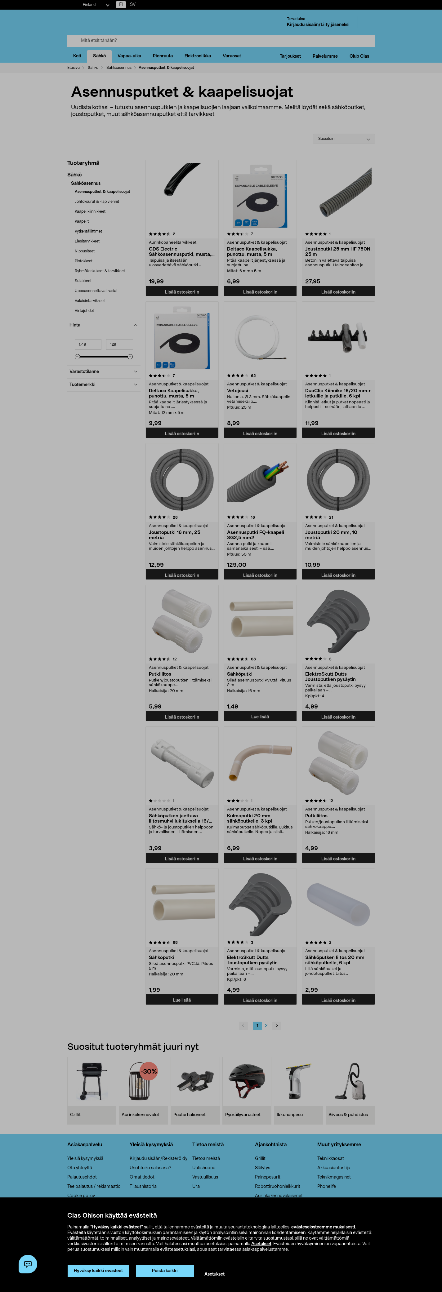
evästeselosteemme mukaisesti (323, 1227)
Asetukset (261, 1244)
